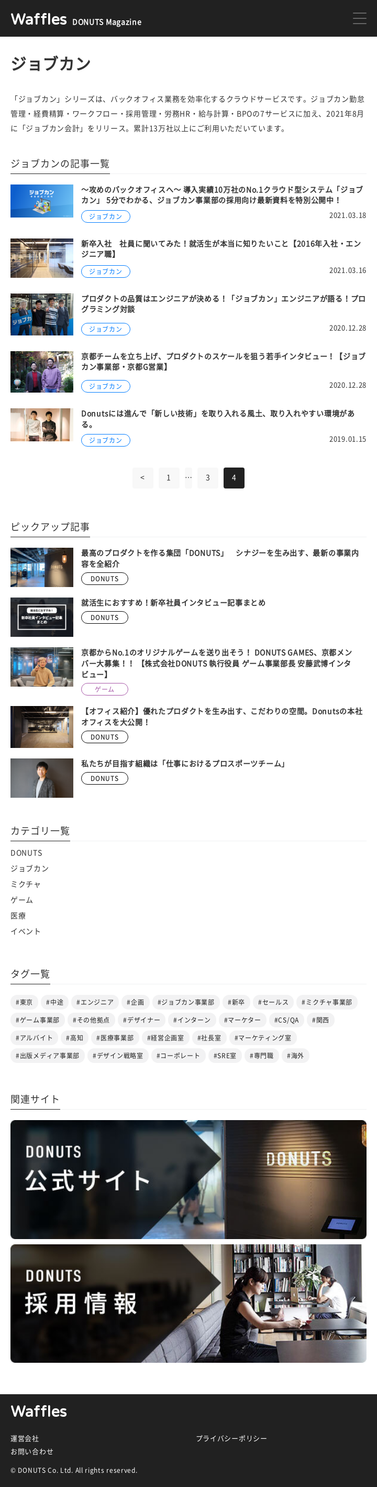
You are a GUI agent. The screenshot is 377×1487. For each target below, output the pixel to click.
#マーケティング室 (263, 1038)
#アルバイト (34, 1038)
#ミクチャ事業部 (327, 1002)
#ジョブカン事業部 (186, 1002)
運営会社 (24, 1438)
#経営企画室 (165, 1038)
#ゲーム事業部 (38, 1020)
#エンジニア (95, 1002)
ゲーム (22, 900)
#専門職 (262, 1055)
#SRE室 (225, 1055)
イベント (25, 931)
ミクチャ (25, 884)
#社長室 (209, 1038)
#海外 (295, 1055)
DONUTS (26, 852)
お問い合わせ (31, 1451)
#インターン (191, 1020)
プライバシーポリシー (232, 1438)
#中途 (54, 1002)
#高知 (74, 1038)
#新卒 (236, 1002)
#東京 (24, 1002)
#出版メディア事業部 (48, 1055)
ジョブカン (29, 868)
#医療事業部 (115, 1038)
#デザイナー (141, 1020)
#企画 (135, 1002)
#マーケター (242, 1020)
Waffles (38, 1412)
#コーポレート (179, 1055)
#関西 (320, 1020)
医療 (18, 915)
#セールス (273, 1002)
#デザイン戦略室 (118, 1055)
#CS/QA (286, 1020)
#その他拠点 (91, 1020)
